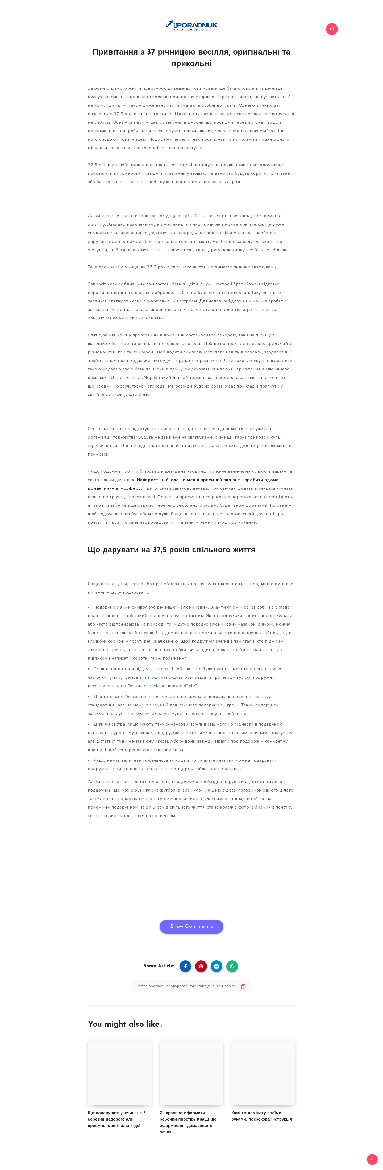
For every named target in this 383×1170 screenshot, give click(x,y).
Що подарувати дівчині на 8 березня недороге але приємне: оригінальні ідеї (117, 1119)
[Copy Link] (191, 986)
